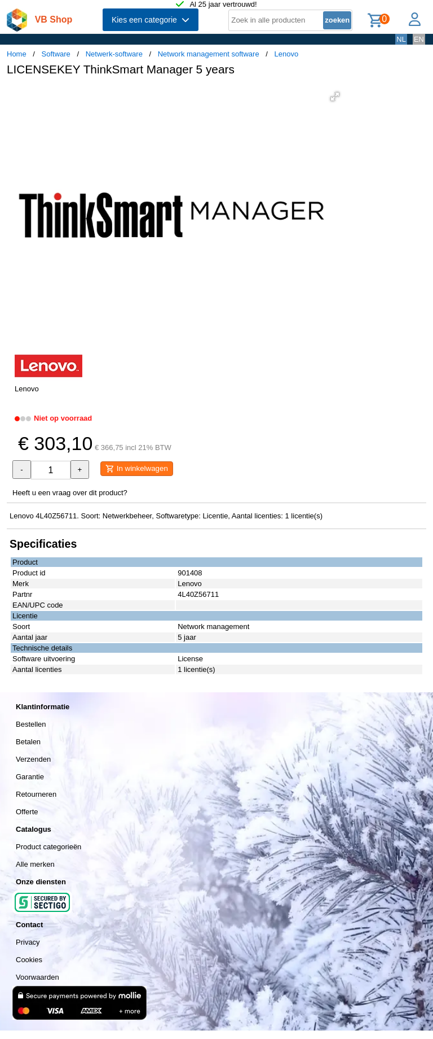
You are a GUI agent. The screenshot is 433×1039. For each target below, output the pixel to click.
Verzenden (33, 759)
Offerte (27, 811)
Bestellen (31, 724)
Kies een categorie (150, 19)
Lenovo (287, 54)
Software (56, 54)
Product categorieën (48, 846)
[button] (335, 97)
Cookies (29, 959)
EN (419, 39)
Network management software (208, 54)
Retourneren (36, 794)
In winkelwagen (136, 468)
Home (16, 54)
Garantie (30, 776)
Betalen (28, 741)
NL (401, 39)
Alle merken (35, 864)
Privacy (28, 942)
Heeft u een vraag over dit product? (69, 492)
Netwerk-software (114, 54)
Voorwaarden (37, 977)
